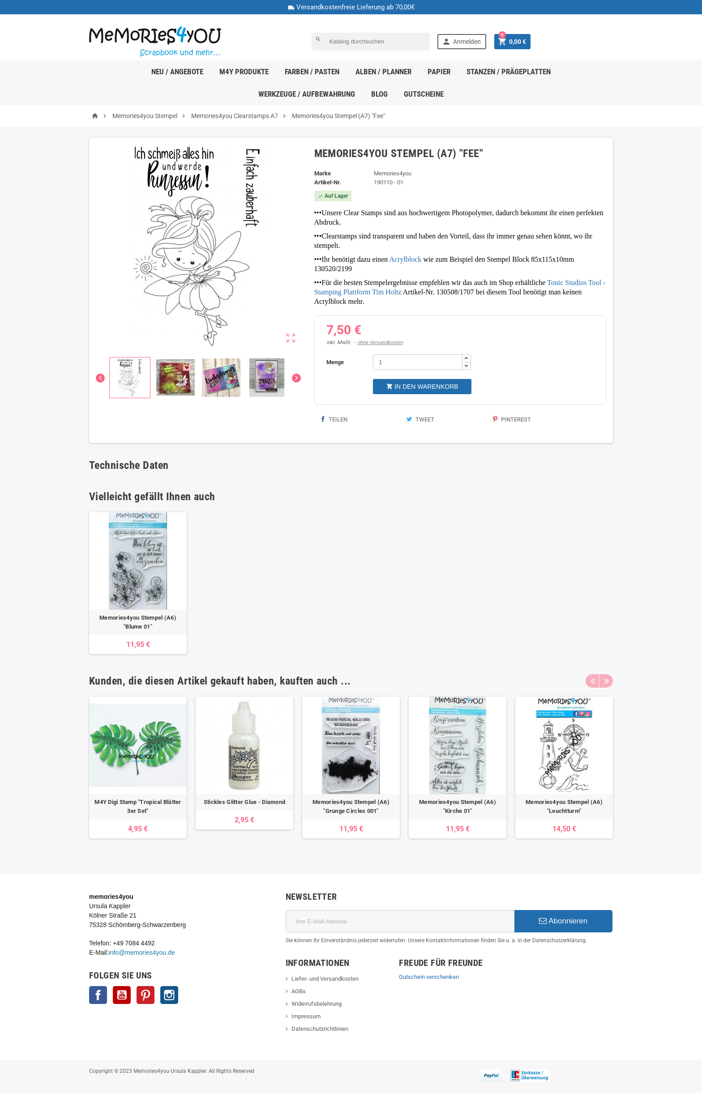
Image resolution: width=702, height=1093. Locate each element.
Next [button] (606, 681)
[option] (138, 583)
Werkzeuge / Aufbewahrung (306, 93)
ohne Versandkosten (380, 342)
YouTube (122, 995)
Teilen (334, 419)
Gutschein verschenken (429, 977)
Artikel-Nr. (327, 182)
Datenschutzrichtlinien (319, 1028)
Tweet (420, 419)
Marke (322, 173)
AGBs (298, 991)
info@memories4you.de (142, 952)
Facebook (98, 995)
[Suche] (371, 42)
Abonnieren (563, 921)
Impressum (306, 1016)
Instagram (169, 995)
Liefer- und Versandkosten (325, 978)
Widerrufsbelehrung (316, 1003)
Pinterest (512, 419)
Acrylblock (405, 259)
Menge (335, 362)
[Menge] (417, 362)
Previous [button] (592, 681)
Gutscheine (424, 93)
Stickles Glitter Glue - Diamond (244, 802)
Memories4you (392, 173)
